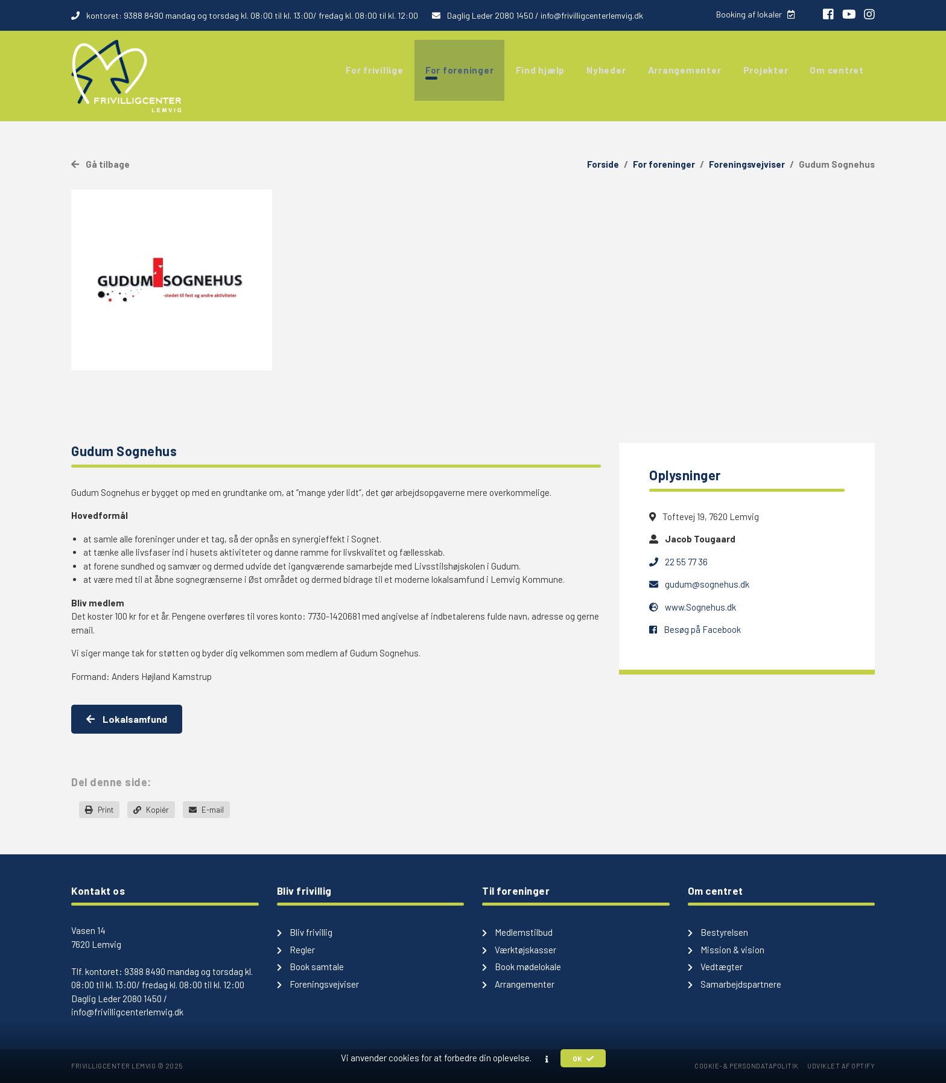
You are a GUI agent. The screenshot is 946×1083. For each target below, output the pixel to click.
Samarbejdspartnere (734, 984)
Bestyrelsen (718, 932)
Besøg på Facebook (695, 629)
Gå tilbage (100, 164)
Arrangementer (518, 984)
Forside (603, 164)
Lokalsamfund (126, 719)
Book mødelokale (521, 966)
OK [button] (583, 1058)
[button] (546, 1059)
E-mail (206, 810)
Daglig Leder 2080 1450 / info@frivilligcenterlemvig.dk (537, 15)
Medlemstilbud (517, 932)
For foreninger (664, 164)
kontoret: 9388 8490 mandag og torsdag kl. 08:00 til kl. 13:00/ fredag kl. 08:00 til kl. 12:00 (245, 15)
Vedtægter (715, 966)
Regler (296, 949)
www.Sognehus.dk (692, 607)
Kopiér (151, 810)
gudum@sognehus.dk (699, 584)
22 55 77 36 (678, 561)
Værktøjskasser (519, 949)
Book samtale (310, 966)
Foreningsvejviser (747, 164)
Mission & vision (726, 949)
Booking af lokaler (755, 14)
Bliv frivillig (304, 932)
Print (99, 810)
